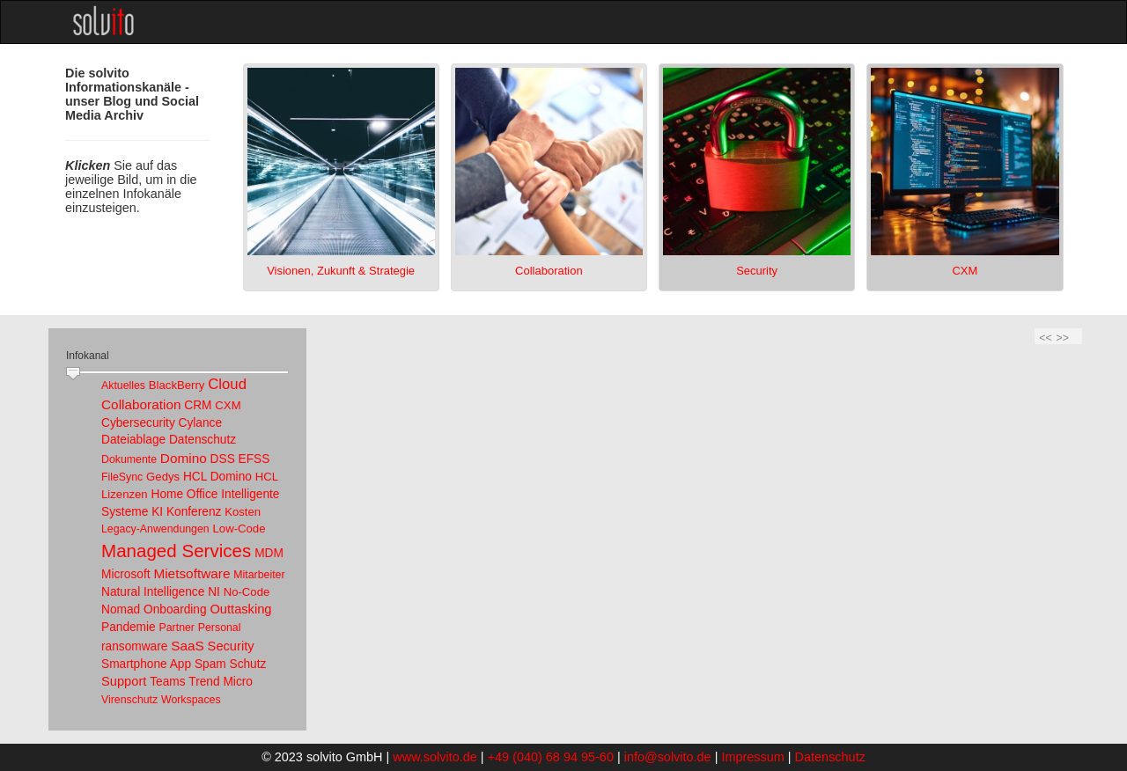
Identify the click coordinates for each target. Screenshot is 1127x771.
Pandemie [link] (128, 627)
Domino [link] (183, 458)
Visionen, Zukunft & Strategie (341, 270)
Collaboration (549, 270)
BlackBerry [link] (177, 385)
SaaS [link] (187, 645)
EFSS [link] (254, 459)
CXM (964, 270)
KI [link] (157, 511)
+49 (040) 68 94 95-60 (551, 757)
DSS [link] (222, 459)
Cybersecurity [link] (138, 423)
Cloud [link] (227, 384)
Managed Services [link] (176, 550)
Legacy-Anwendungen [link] (155, 529)
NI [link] (214, 591)
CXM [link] (227, 405)
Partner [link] (177, 627)
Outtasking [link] (240, 609)
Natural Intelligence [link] (152, 591)
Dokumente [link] (129, 459)
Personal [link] (219, 627)
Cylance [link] (201, 423)
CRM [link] (197, 405)
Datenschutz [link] (202, 439)
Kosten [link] (243, 511)
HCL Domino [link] (217, 476)
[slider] (73, 374)
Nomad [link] (120, 609)
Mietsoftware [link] (191, 573)
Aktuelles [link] (123, 385)
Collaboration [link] (141, 404)
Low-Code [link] (239, 528)
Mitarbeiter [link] (258, 575)
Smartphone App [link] (146, 664)
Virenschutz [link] (129, 700)
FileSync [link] (122, 477)
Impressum (752, 757)
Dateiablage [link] (133, 439)
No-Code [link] (247, 591)
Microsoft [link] (126, 574)
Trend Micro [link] (220, 681)
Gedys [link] (163, 476)
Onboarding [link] (175, 609)
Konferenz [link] (193, 511)
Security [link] (231, 646)
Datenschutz (830, 757)
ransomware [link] (134, 646)
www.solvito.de (435, 757)
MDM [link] (269, 553)
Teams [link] (167, 681)
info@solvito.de (667, 757)
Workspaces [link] (191, 700)
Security (756, 270)
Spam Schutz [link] (231, 664)
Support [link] (123, 681)
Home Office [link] (184, 494)
